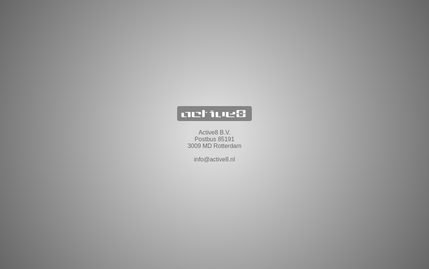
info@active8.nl (214, 159)
